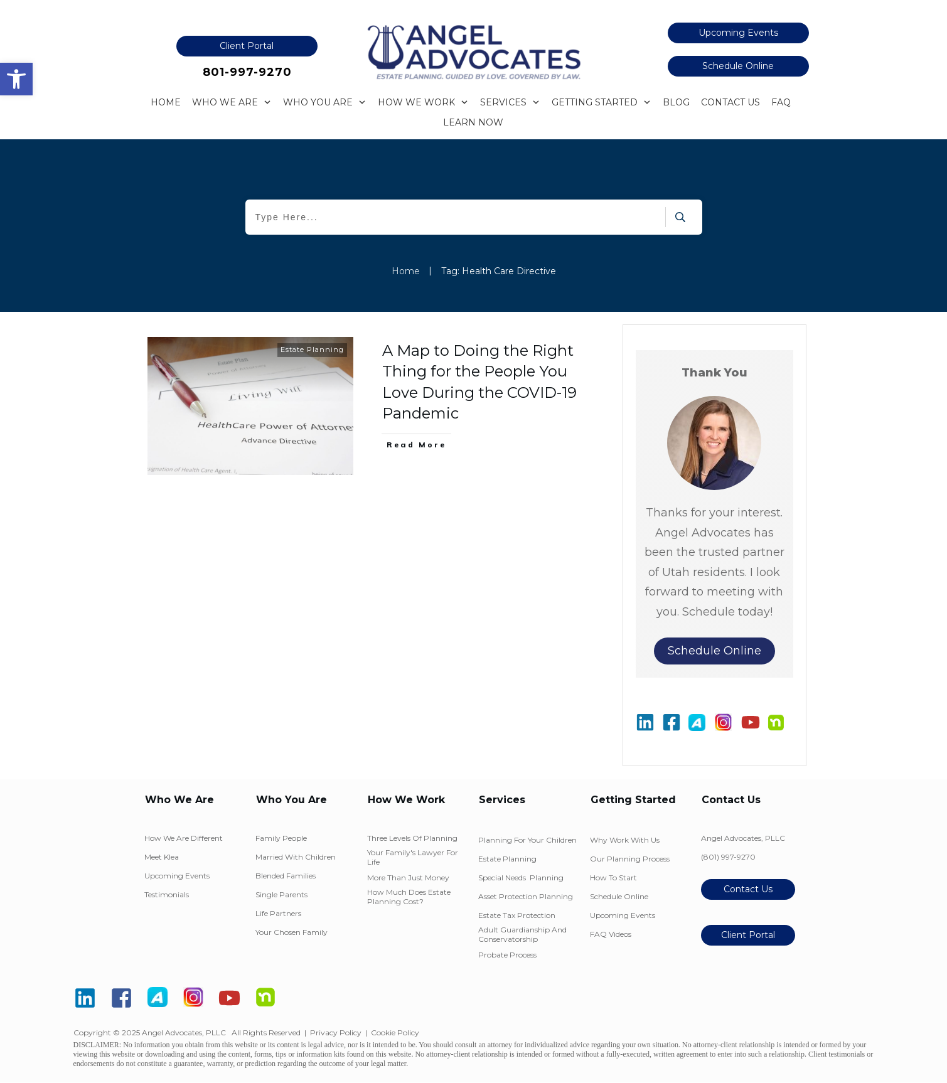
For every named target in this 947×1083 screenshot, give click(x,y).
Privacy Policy (335, 1032)
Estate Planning (312, 349)
